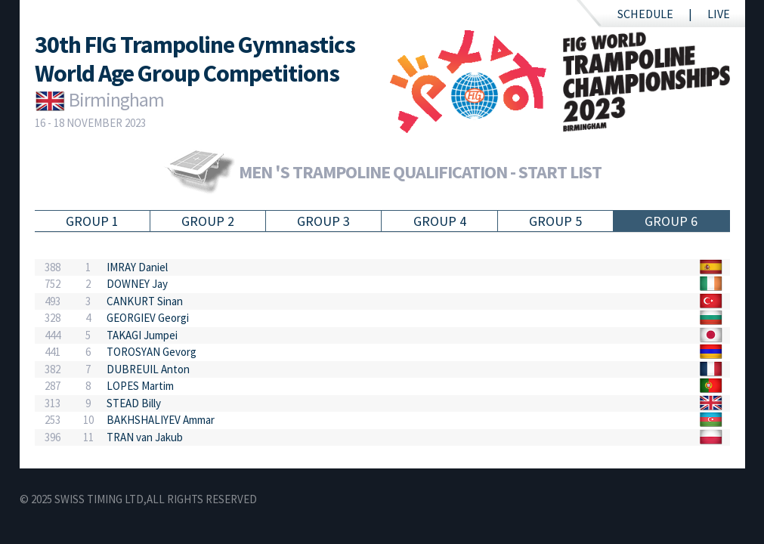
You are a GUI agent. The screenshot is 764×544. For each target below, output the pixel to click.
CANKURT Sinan (145, 301)
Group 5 (555, 221)
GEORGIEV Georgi (148, 318)
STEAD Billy (134, 403)
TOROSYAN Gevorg (151, 352)
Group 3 (323, 221)
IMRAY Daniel (137, 267)
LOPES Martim (140, 386)
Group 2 (207, 221)
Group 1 (92, 221)
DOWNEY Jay (137, 284)
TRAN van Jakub (145, 437)
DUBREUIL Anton (148, 369)
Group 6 (671, 221)
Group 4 (439, 221)
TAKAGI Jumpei (142, 335)
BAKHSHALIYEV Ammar (161, 420)
